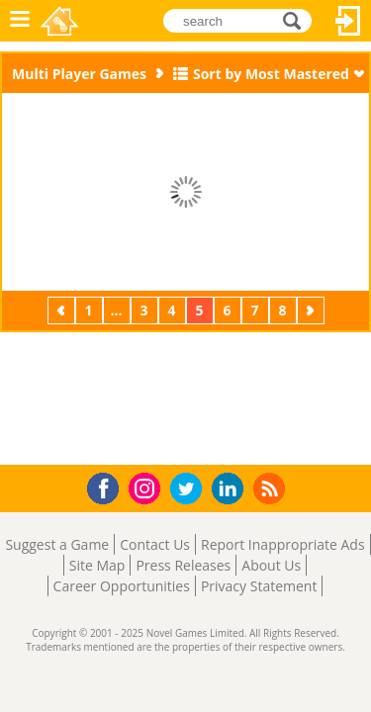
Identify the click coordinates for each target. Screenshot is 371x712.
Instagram (147, 487)
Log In (348, 21)
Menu (20, 21)
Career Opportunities (121, 586)
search (297, 20)
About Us (271, 565)
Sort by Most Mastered (271, 73)
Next (313, 310)
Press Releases (183, 565)
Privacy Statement (259, 586)
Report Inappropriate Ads (283, 544)
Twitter (190, 490)
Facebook (108, 486)
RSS (271, 488)
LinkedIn (231, 489)
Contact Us (155, 544)
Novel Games (61, 21)
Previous (63, 310)
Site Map (97, 565)
